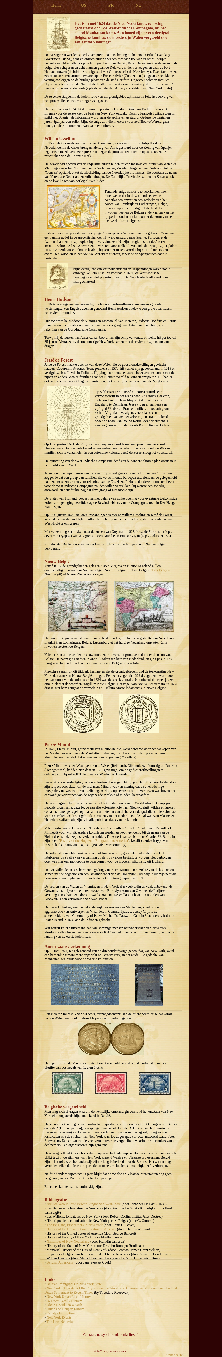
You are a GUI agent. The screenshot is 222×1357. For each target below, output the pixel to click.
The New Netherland (61, 1322)
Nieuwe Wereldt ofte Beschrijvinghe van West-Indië (84, 1204)
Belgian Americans (60, 1262)
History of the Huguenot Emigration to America (94, 840)
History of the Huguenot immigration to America (81, 1229)
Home (56, 5)
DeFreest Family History (64, 1301)
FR (111, 5)
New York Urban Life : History (69, 1297)
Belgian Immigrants (61, 1284)
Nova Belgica (160, 570)
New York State (90, 1284)
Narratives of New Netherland (68, 1241)
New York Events (59, 1317)
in (77, 1284)
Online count (174, 1355)
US (83, 5)
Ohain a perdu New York (64, 1305)
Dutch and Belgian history (65, 1309)
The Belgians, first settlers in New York (74, 1225)
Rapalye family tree (61, 1313)
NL (138, 5)
